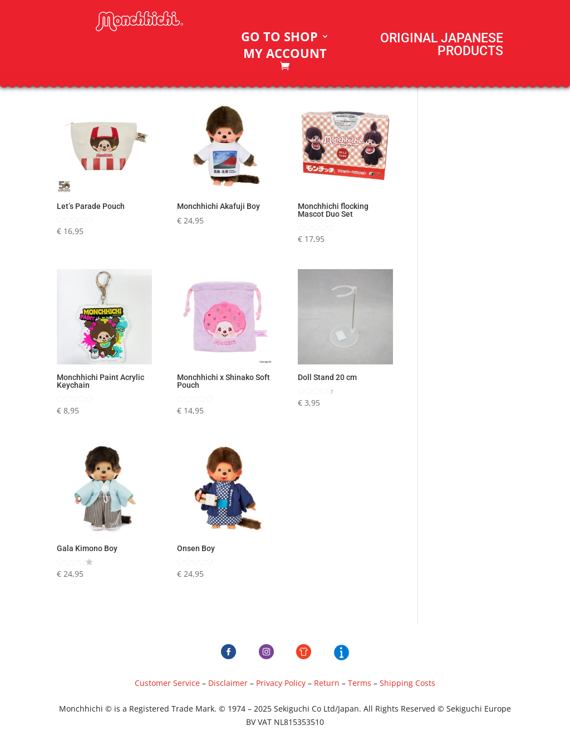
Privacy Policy (281, 683)
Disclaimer (228, 683)
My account (285, 55)
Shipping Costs (407, 683)
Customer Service (167, 683)
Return (327, 683)
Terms (359, 683)
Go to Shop (279, 38)
